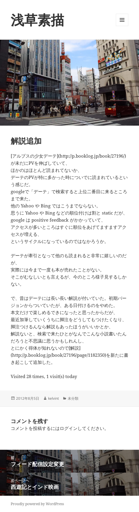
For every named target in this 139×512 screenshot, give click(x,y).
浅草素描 (37, 20)
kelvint (53, 398)
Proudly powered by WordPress (37, 503)
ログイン (69, 428)
